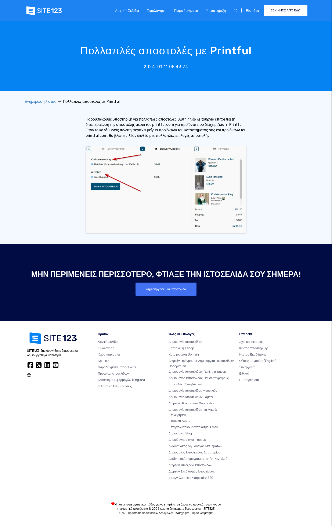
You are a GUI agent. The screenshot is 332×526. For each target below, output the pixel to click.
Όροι (122, 513)
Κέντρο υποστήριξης (253, 348)
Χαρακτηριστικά (109, 355)
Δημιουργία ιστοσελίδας (185, 342)
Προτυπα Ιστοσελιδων (113, 374)
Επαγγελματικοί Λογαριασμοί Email (193, 427)
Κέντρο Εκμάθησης (252, 355)
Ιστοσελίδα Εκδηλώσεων (186, 385)
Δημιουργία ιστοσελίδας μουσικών (193, 391)
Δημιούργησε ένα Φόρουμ (187, 440)
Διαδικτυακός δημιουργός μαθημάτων (195, 446)
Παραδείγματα (186, 10)
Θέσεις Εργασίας (258, 361)
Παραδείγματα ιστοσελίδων (117, 367)
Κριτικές (103, 361)
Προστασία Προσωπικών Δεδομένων (150, 513)
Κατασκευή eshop (181, 348)
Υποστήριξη (216, 10)
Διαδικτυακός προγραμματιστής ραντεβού (198, 459)
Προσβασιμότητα (202, 513)
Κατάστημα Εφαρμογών (121, 380)
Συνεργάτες (247, 367)
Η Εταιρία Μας (249, 380)
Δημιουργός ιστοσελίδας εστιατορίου (194, 453)
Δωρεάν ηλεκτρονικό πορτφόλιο (191, 404)
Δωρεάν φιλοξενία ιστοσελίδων (190, 465)
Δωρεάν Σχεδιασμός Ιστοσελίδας (191, 472)
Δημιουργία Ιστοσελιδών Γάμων (191, 397)
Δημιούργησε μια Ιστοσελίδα (166, 289)
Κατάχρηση (182, 513)
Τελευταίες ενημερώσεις (115, 386)
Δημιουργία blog (180, 433)
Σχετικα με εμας (251, 342)
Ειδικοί (244, 374)
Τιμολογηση (157, 10)
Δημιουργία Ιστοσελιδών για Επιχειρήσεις (197, 372)
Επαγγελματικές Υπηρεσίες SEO (191, 478)
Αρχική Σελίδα (127, 10)
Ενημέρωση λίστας (40, 101)
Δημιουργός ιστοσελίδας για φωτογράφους (199, 378)
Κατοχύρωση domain (184, 355)
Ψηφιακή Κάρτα (180, 421)
